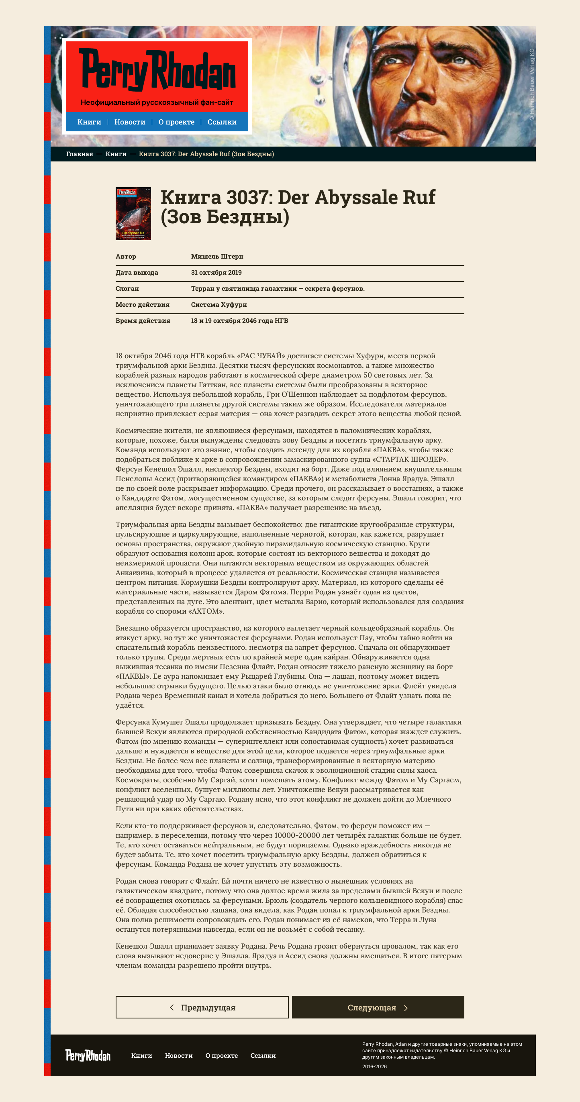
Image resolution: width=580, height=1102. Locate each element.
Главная (79, 154)
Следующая (378, 1007)
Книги (89, 122)
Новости (129, 122)
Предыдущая (202, 1007)
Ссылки (222, 122)
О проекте (176, 122)
